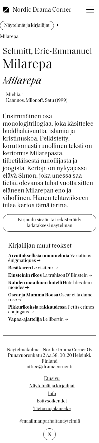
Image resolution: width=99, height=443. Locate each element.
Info (52, 394)
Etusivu (52, 378)
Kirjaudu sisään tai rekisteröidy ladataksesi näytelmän (49, 222)
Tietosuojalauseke (52, 409)
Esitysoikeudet (52, 401)
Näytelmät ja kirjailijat (27, 25)
